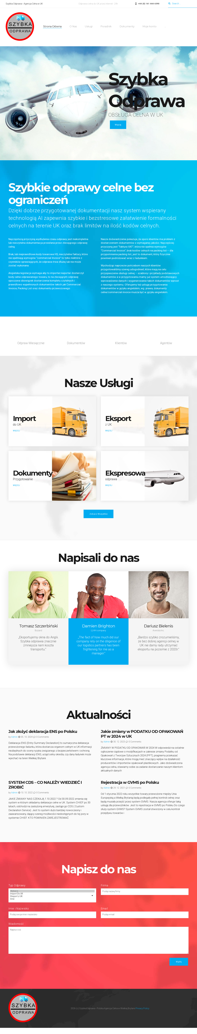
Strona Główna (53, 27)
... (165, 27)
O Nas (73, 27)
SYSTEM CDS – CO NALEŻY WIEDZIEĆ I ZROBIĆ (45, 791)
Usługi (89, 27)
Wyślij (179, 968)
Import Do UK (52, 900)
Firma (104, 891)
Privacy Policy (142, 1014)
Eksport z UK (52, 902)
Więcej (118, 126)
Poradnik (106, 27)
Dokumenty (127, 27)
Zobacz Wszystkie (98, 520)
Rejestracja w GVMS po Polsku (130, 788)
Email (104, 914)
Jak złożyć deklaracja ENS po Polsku (42, 737)
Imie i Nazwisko (18, 914)
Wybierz (52, 897)
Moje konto (150, 27)
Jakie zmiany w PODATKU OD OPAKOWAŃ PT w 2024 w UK (142, 740)
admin (14, 743)
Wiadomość (16, 929)
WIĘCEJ (16, 433)
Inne (52, 905)
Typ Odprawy (17, 891)
